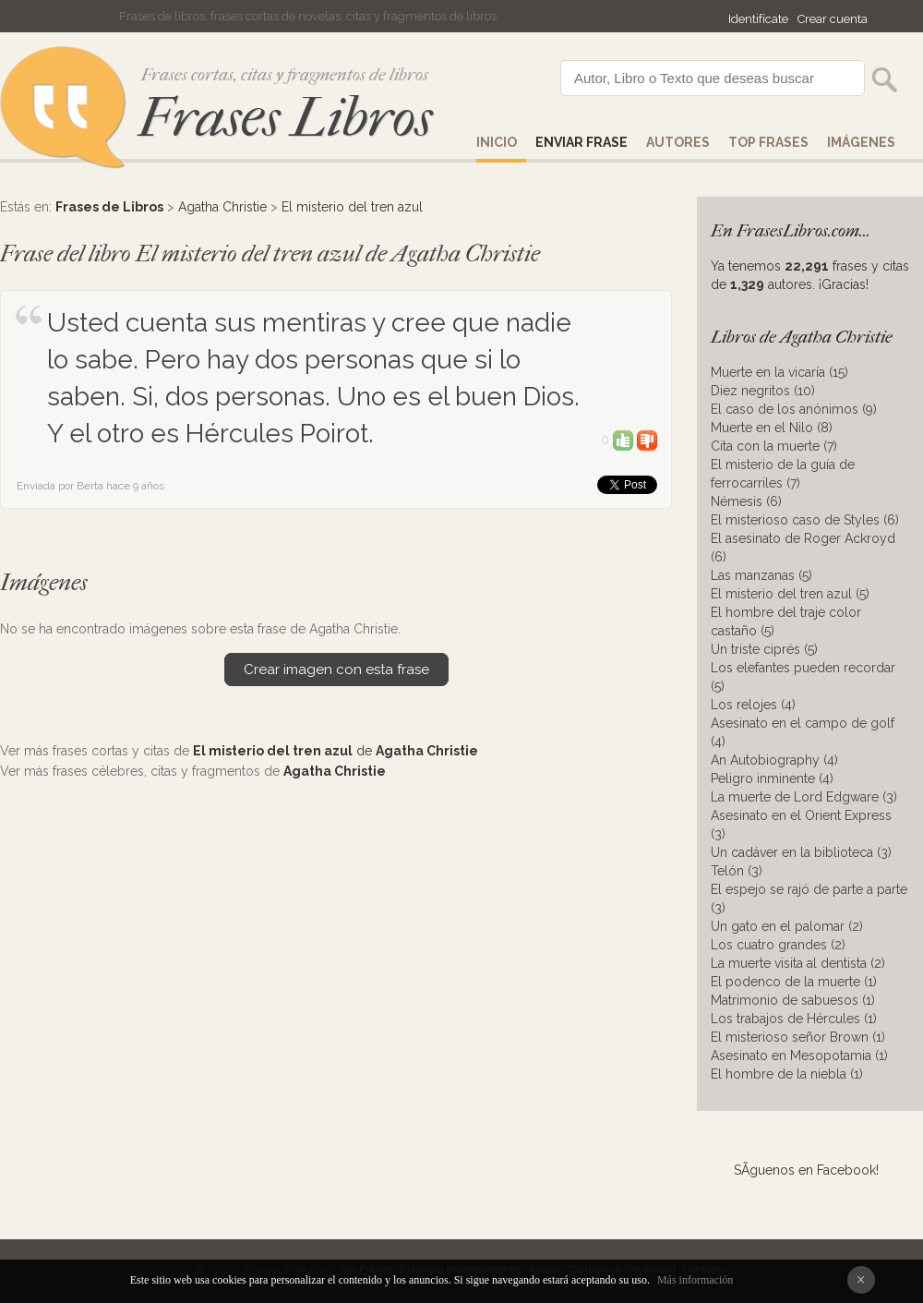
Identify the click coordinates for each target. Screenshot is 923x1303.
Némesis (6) (746, 501)
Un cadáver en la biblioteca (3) (801, 852)
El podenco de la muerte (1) (794, 981)
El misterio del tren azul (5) (790, 593)
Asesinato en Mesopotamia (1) (799, 1055)
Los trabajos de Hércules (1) (794, 1018)
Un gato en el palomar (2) (787, 926)
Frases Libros (285, 118)
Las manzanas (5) (761, 575)
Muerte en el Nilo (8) (772, 427)
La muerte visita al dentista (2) (798, 963)
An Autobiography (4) (774, 760)
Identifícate (758, 19)
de (335, 750)
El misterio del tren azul (352, 206)
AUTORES (678, 142)
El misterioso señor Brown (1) (798, 1037)
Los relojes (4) (753, 704)
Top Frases (768, 142)
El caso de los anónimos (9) (794, 409)
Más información (695, 1279)
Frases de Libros (109, 206)
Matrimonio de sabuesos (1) (793, 1000)
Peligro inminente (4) (772, 778)
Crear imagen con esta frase (336, 669)
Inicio (496, 142)
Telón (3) (736, 870)
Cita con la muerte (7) (774, 446)
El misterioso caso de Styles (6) (805, 520)
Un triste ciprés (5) (764, 649)
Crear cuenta (832, 19)
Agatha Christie (222, 206)
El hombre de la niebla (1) (787, 1074)
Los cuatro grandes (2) (778, 944)
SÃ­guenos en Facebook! (806, 1170)
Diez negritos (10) (763, 390)
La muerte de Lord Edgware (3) (804, 797)
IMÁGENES (861, 142)
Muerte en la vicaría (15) (779, 372)
